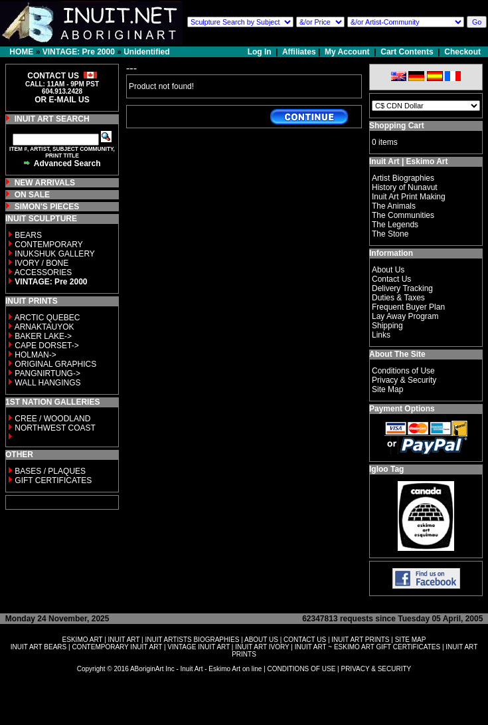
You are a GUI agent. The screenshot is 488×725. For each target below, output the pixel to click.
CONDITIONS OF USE (302, 669)
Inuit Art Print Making (409, 196)
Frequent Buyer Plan (408, 307)
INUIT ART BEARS (38, 647)
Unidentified (146, 51)
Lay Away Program (405, 316)
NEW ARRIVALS (45, 182)
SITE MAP (410, 639)
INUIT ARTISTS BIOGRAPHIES (192, 639)
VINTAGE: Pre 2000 (78, 51)
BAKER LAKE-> (43, 336)
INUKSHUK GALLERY (55, 254)
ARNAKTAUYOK (44, 327)
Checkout (462, 51)
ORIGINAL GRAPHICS (55, 364)
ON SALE (32, 194)
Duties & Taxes (398, 297)
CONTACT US (305, 639)
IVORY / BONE (41, 263)
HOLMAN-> (35, 355)
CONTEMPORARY (48, 244)
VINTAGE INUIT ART (198, 647)
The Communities (403, 215)
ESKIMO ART (82, 639)
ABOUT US (261, 639)
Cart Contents (406, 51)
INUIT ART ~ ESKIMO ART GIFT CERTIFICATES (367, 647)
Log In (261, 51)
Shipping (387, 325)
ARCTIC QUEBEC (47, 317)
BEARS (28, 235)
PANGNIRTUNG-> (47, 373)
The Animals (394, 206)
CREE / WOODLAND (51, 418)
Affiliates (299, 51)
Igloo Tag (386, 469)
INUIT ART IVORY (262, 647)
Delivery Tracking (402, 288)
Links (381, 335)
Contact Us (391, 279)
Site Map (387, 389)
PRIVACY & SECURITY (376, 669)
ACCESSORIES (43, 272)
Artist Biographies (403, 178)
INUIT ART (124, 639)
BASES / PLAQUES (50, 471)
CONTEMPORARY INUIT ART (117, 647)
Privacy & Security (404, 380)
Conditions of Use (403, 370)
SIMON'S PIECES (47, 206)
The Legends (395, 224)
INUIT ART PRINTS (360, 639)
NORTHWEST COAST (54, 428)
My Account (347, 51)
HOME (21, 51)
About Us (388, 269)
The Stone (390, 234)
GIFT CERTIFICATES (53, 480)
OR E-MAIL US (62, 99)
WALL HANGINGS (47, 382)
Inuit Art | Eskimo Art (408, 161)
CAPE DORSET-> (46, 345)
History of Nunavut (405, 187)
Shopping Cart (396, 125)
